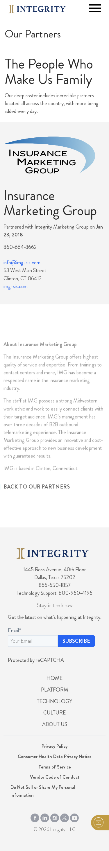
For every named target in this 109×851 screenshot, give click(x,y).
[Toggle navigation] (95, 8)
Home (54, 678)
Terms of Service (54, 767)
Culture (54, 713)
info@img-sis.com (21, 262)
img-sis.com (15, 286)
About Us (54, 724)
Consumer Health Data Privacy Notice (55, 756)
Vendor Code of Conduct (54, 777)
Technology (54, 701)
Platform (54, 690)
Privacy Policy (54, 746)
